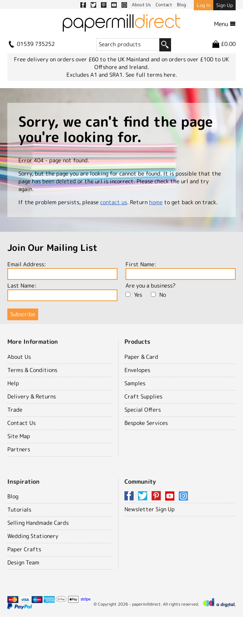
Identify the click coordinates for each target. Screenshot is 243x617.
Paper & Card (141, 357)
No (158, 295)
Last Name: (62, 291)
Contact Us (21, 423)
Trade (14, 410)
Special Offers (142, 410)
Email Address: (62, 270)
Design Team (23, 562)
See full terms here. (151, 75)
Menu (225, 24)
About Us (19, 357)
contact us (113, 202)
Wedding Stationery (32, 536)
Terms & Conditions (32, 370)
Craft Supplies (143, 396)
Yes (134, 295)
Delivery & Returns (31, 396)
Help (13, 383)
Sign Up (224, 5)
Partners (18, 449)
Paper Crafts (24, 549)
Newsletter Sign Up (149, 509)
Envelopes (137, 370)
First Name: (181, 270)
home (156, 202)
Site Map (18, 436)
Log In (203, 5)
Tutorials (19, 509)
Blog (12, 496)
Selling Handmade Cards (38, 523)
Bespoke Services (146, 423)
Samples (134, 383)
